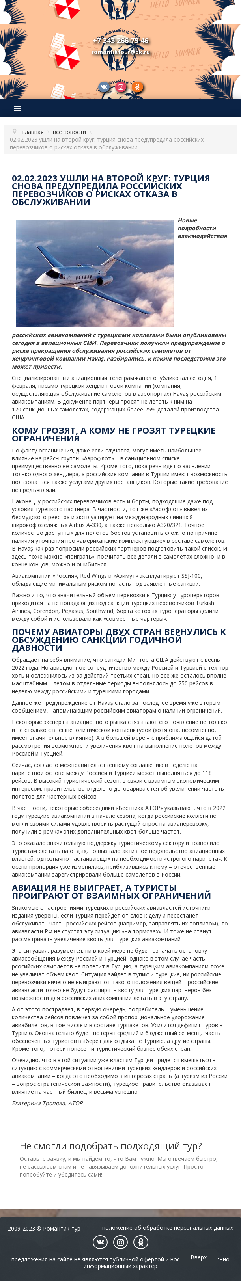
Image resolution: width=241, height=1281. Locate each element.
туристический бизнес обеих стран (143, 1048)
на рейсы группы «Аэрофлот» (74, 458)
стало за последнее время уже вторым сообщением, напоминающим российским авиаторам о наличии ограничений (116, 706)
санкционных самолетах (55, 409)
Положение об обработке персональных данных (167, 1227)
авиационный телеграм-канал (111, 378)
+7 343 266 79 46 (120, 40)
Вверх (199, 1257)
